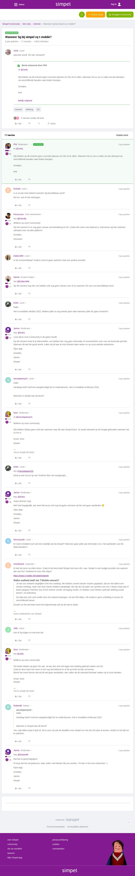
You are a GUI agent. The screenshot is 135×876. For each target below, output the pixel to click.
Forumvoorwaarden (56, 827)
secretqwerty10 (20, 378)
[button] (3, 15)
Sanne (16, 277)
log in (116, 4)
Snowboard (18, 564)
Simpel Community (11, 24)
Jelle (15, 628)
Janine (16, 328)
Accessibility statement (77, 827)
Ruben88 (17, 705)
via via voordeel (14, 848)
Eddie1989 (18, 256)
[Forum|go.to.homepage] (17, 15)
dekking (29, 109)
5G (38, 109)
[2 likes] (28, 118)
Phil (15, 144)
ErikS (15, 303)
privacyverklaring (60, 840)
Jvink (15, 50)
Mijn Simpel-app (14, 857)
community (12, 844)
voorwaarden (58, 848)
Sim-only (26, 24)
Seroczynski (19, 539)
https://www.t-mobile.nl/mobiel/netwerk (31, 575)
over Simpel (12, 840)
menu (19, 4)
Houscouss (18, 214)
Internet (36, 24)
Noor (15, 413)
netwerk (18, 109)
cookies (55, 844)
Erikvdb (16, 189)
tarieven (11, 853)
